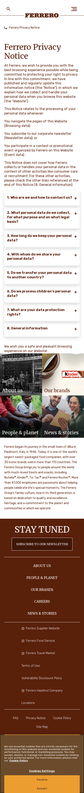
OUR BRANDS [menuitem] (42, 589)
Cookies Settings (42, 770)
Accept (42, 788)
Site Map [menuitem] (42, 727)
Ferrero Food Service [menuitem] (38, 641)
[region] (42, 763)
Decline (42, 779)
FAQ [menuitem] (15, 718)
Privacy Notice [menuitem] (36, 718)
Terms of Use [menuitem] (30, 666)
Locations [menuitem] (28, 703)
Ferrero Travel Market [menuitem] (38, 653)
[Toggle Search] (8, 9)
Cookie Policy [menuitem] (62, 718)
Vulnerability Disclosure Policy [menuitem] (41, 678)
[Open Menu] (75, 9)
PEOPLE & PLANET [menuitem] (42, 578)
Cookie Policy (18, 760)
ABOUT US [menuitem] (42, 566)
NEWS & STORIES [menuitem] (42, 613)
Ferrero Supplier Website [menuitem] (40, 628)
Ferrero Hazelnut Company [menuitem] (42, 690)
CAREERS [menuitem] (42, 601)
